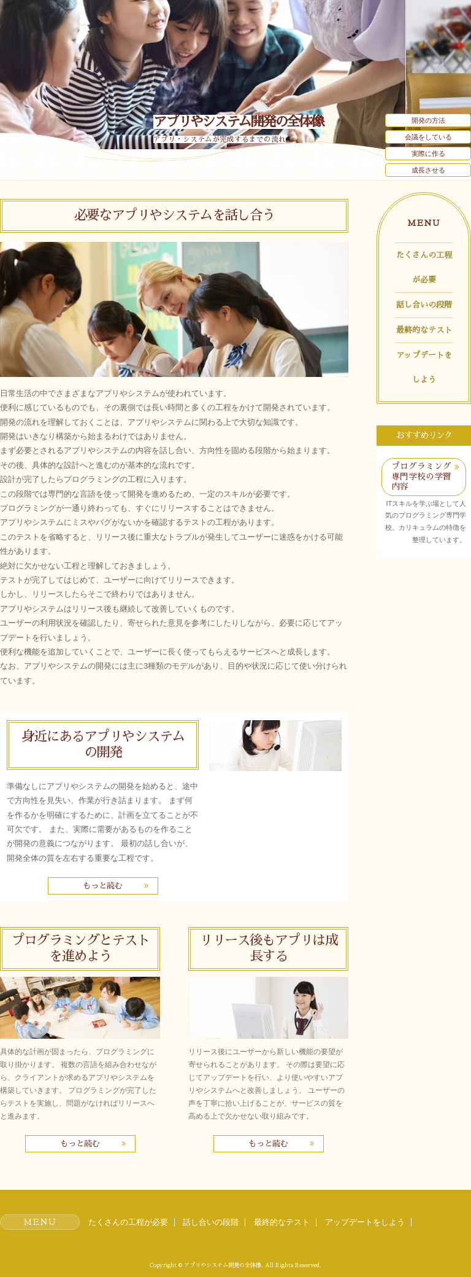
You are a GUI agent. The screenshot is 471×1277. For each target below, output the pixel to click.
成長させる (428, 170)
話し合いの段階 (424, 305)
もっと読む (103, 886)
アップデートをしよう (424, 367)
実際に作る (428, 153)
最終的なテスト (424, 330)
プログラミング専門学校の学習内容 (421, 476)
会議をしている (428, 137)
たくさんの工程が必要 (424, 267)
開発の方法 (428, 120)
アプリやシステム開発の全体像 (238, 122)
